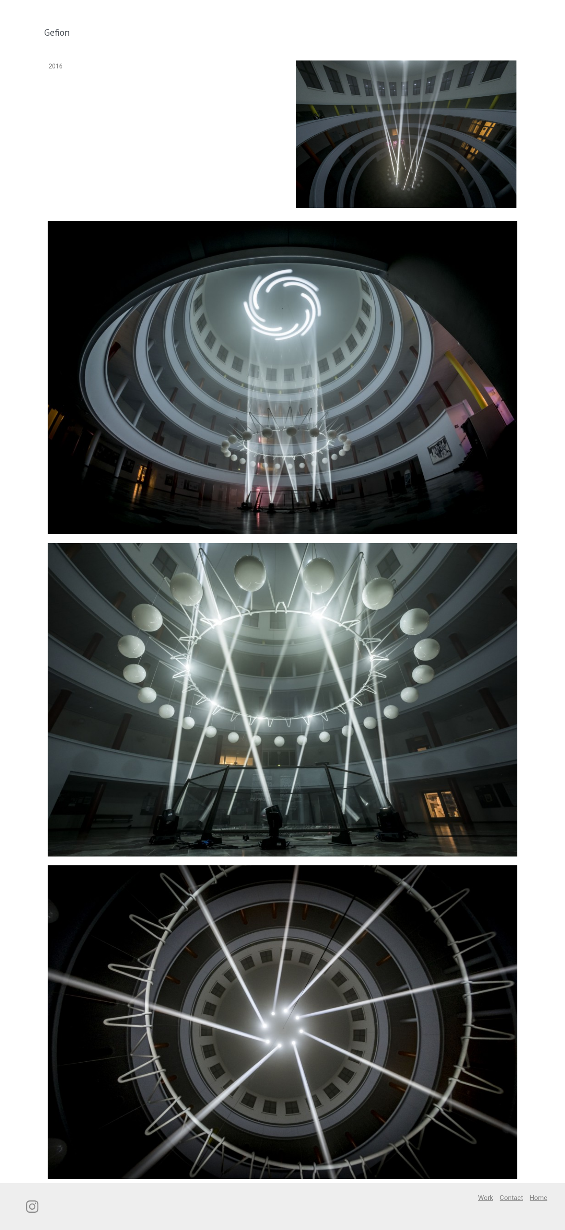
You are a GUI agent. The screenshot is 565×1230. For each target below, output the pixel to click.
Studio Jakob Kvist (70, 15)
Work (467, 15)
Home (534, 15)
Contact (500, 15)
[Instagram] (32, 1206)
